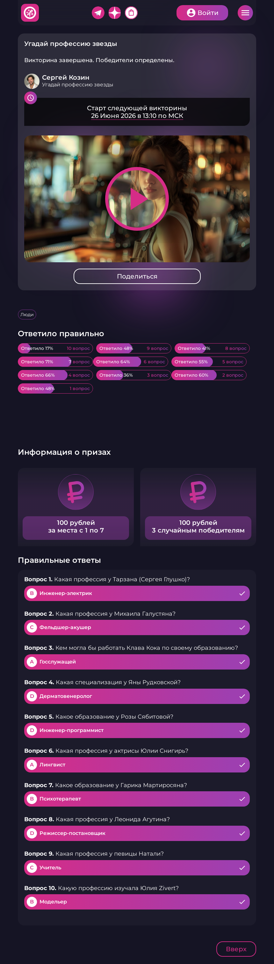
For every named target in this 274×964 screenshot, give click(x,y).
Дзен (114, 12)
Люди (27, 314)
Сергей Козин (66, 77)
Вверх (236, 949)
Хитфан (30, 13)
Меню (245, 12)
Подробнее (137, 112)
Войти (208, 13)
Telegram (98, 12)
